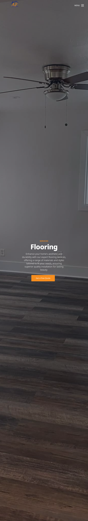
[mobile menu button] (82, 5)
